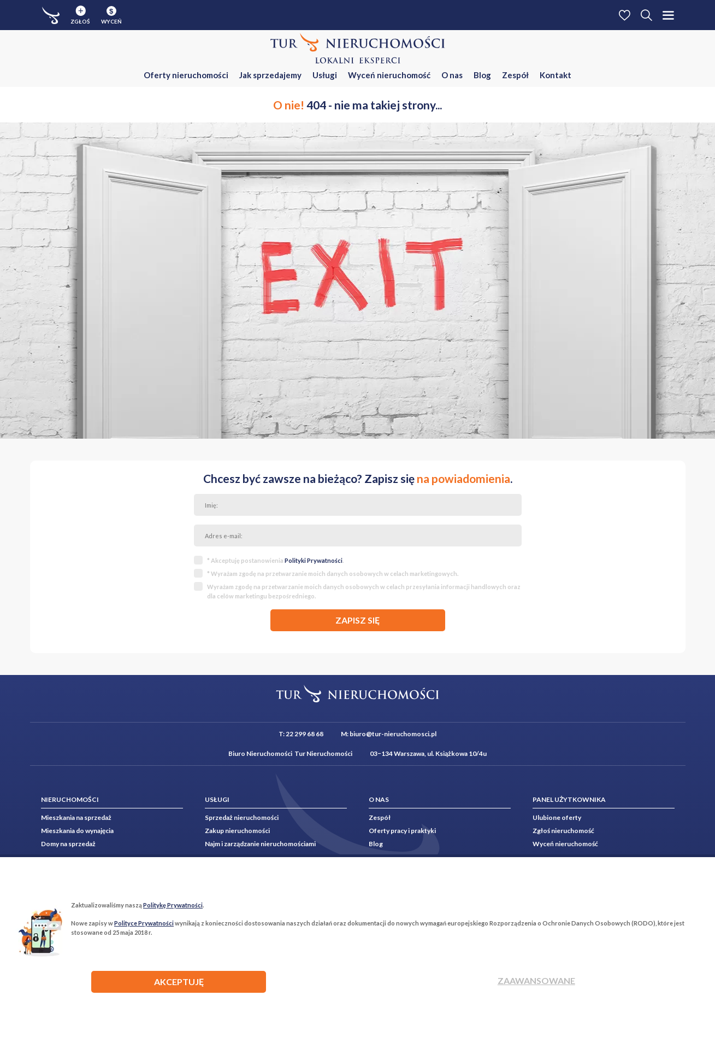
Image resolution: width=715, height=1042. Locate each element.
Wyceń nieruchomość (389, 75)
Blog (482, 75)
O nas (452, 75)
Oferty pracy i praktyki (402, 830)
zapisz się (357, 620)
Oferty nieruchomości (186, 75)
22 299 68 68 (304, 734)
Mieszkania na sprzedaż (76, 817)
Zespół (515, 75)
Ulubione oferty (557, 817)
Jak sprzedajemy (270, 75)
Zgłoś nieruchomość (563, 830)
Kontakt (555, 75)
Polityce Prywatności (144, 923)
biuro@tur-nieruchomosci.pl (393, 734)
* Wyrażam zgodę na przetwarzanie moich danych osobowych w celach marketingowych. (332, 573)
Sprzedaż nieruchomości (242, 817)
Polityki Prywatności (313, 560)
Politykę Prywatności (173, 905)
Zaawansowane (536, 980)
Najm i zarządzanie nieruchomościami (260, 844)
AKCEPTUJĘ (179, 981)
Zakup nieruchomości (237, 830)
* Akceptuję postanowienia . (275, 560)
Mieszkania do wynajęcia (77, 830)
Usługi (324, 75)
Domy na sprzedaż (68, 844)
